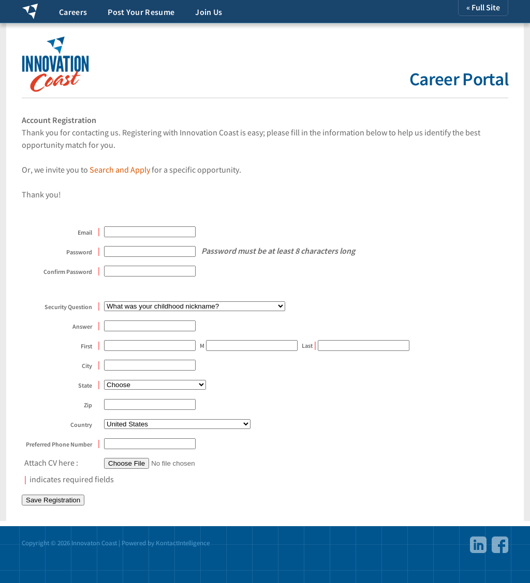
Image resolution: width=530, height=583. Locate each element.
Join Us (208, 12)
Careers (73, 12)
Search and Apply (120, 169)
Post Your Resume (141, 12)
